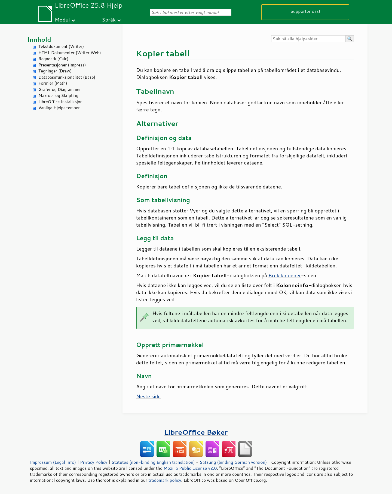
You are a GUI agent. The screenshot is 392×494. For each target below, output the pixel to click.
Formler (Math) (52, 83)
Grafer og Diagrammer (59, 89)
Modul (62, 19)
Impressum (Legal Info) (53, 462)
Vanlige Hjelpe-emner (59, 108)
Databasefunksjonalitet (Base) (66, 77)
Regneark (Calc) (53, 59)
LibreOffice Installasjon (60, 102)
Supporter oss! (305, 11)
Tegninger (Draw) (55, 71)
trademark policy (164, 480)
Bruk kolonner (284, 275)
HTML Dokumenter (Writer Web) (69, 53)
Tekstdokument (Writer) (61, 46)
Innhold (39, 39)
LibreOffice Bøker (196, 432)
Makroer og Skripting (58, 95)
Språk (109, 19)
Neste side (148, 396)
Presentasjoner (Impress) (62, 65)
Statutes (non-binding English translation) (153, 462)
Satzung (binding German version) (233, 462)
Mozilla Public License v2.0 (190, 468)
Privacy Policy (93, 462)
